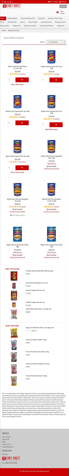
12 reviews (22, 207)
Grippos (22, 22)
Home (4, 30)
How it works (6, 437)
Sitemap (5, 454)
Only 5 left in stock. (51, 129)
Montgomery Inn (60, 22)
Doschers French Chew (55, 18)
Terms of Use (6, 444)
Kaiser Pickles (32, 22)
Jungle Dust (60, 26)
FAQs (3, 442)
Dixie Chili (41, 18)
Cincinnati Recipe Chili (28, 18)
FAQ (50, 2)
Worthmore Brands (30, 26)
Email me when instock (51, 169)
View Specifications (17, 215)
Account (62, 2)
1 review (56, 207)
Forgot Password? (8, 447)
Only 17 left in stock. (17, 172)
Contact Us (5, 439)
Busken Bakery (12, 18)
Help (56, 2)
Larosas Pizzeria (46, 22)
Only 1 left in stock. (17, 84)
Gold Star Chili (12, 22)
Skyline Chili (16, 26)
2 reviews (22, 74)
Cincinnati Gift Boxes (46, 26)
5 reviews (56, 74)
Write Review (51, 164)
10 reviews (22, 162)
